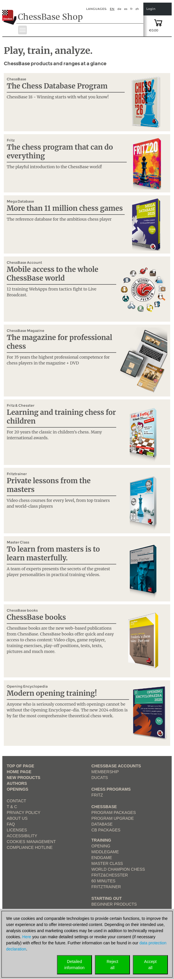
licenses (17, 830)
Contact (16, 801)
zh (137, 9)
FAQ (11, 824)
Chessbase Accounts (116, 766)
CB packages (105, 830)
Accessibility (22, 835)
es (125, 9)
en (112, 9)
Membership (105, 771)
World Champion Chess (118, 869)
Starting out (106, 898)
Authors (17, 783)
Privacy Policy (23, 812)
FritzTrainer (106, 886)
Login (150, 9)
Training (101, 840)
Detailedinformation (74, 964)
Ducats (99, 777)
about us (17, 818)
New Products (23, 777)
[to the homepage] (9, 13)
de (119, 9)
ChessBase (104, 806)
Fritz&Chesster (109, 875)
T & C (12, 806)
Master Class (107, 863)
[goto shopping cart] (158, 22)
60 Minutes (103, 881)
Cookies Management (31, 841)
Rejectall (112, 964)
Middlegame (105, 851)
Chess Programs (111, 789)
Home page (19, 771)
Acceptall (150, 964)
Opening (100, 846)
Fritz (97, 795)
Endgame (101, 857)
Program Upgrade (112, 818)
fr (131, 9)
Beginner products (114, 904)
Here (26, 936)
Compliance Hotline (30, 847)
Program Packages (113, 812)
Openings (17, 789)
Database (102, 824)
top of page (20, 766)
